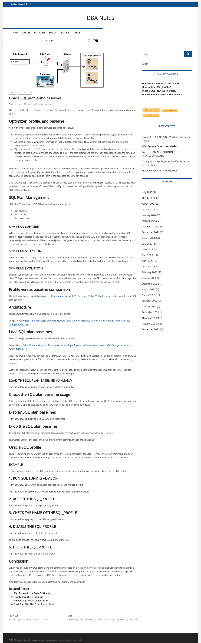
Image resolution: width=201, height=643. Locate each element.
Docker (61, 32)
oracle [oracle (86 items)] (151, 102)
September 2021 (151, 321)
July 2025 (147, 184)
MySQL (74, 32)
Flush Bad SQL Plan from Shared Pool (34, 596)
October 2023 (149, 219)
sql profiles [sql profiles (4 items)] (170, 103)
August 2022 (149, 281)
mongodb (88, 32)
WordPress (50, 632)
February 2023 (150, 264)
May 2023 (147, 247)
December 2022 (150, 276)
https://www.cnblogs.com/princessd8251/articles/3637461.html (69, 288)
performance (25, 85)
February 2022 (150, 293)
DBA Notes (100, 17)
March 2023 (148, 258)
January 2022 (149, 298)
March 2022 (148, 287)
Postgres (37, 32)
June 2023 (147, 241)
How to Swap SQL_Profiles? (28, 589)
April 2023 (147, 253)
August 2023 (149, 230)
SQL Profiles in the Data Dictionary (32, 585)
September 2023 (151, 224)
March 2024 (148, 201)
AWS (13, 32)
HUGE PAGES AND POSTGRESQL (160, 163)
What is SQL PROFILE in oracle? (31, 592)
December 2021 (150, 304)
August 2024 (149, 196)
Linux (50, 32)
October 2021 (149, 316)
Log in (145, 56)
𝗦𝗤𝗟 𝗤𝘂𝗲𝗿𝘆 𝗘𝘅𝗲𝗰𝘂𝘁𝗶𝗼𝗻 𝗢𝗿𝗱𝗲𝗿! (160, 138)
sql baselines (38, 96)
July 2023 (147, 236)
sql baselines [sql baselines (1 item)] (151, 107)
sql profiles (49, 96)
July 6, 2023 (15, 96)
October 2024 (149, 190)
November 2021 (150, 310)
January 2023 (149, 270)
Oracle (23, 32)
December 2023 (150, 213)
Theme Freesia (38, 632)
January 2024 (149, 207)
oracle (30, 96)
